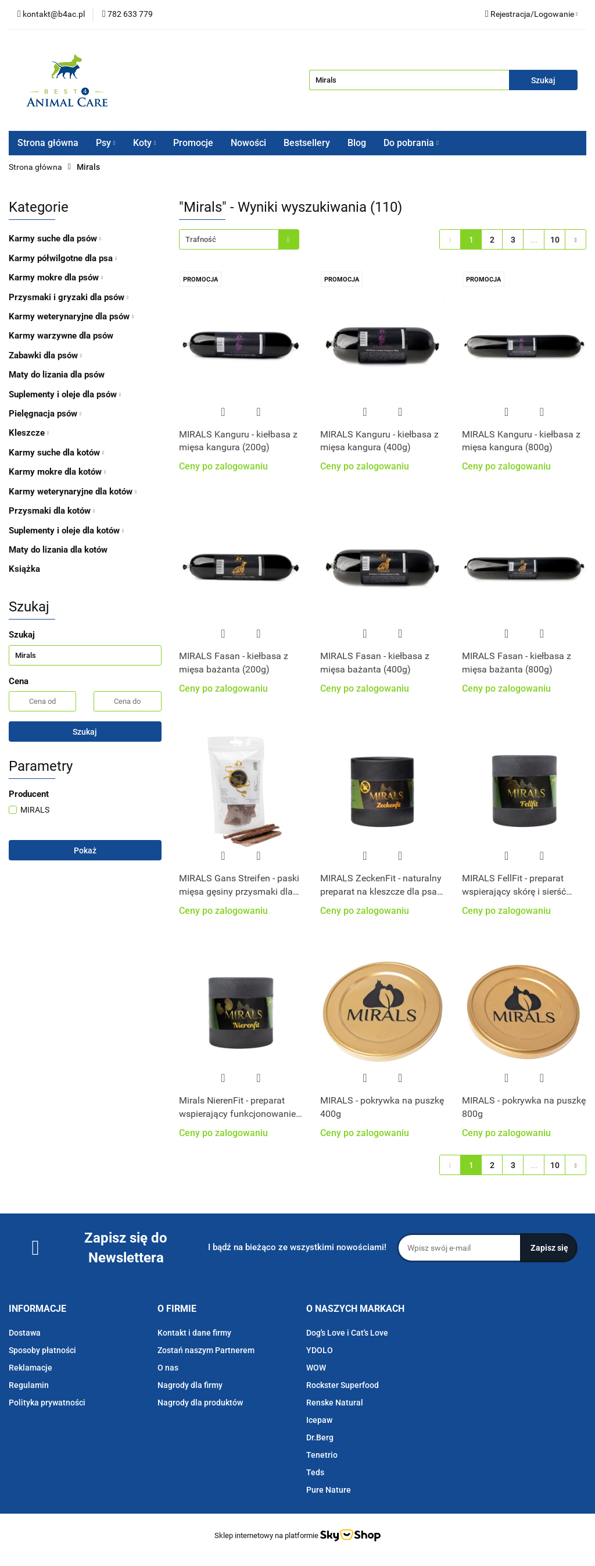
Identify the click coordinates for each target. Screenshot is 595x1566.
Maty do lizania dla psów (57, 374)
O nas (167, 1367)
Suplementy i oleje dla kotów (66, 530)
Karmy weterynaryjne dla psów (71, 316)
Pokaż (85, 850)
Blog (356, 142)
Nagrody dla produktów (200, 1402)
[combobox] (239, 239)
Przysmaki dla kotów (52, 511)
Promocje (193, 142)
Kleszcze (29, 433)
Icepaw (319, 1420)
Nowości (248, 142)
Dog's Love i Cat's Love (347, 1332)
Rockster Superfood (342, 1385)
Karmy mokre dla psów (56, 277)
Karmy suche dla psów (55, 238)
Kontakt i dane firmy (194, 1332)
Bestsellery (307, 142)
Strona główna (47, 142)
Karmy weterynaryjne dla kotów (73, 491)
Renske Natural (334, 1402)
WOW (316, 1367)
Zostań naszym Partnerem (206, 1350)
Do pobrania (411, 142)
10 (555, 239)
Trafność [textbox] (200, 239)
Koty (144, 142)
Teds (315, 1472)
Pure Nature (328, 1489)
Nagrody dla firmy (190, 1385)
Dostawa (25, 1332)
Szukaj (85, 731)
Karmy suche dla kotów (56, 452)
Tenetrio (322, 1455)
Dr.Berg (320, 1437)
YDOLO (319, 1350)
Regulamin (29, 1385)
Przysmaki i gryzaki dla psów (68, 297)
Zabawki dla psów (45, 355)
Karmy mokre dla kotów (57, 472)
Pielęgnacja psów (45, 413)
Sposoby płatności (42, 1350)
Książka (24, 569)
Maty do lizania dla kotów (58, 549)
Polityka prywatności (47, 1402)
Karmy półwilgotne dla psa (63, 258)
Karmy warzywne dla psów (61, 335)
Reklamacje (30, 1367)
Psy (106, 142)
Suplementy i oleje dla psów (65, 394)
